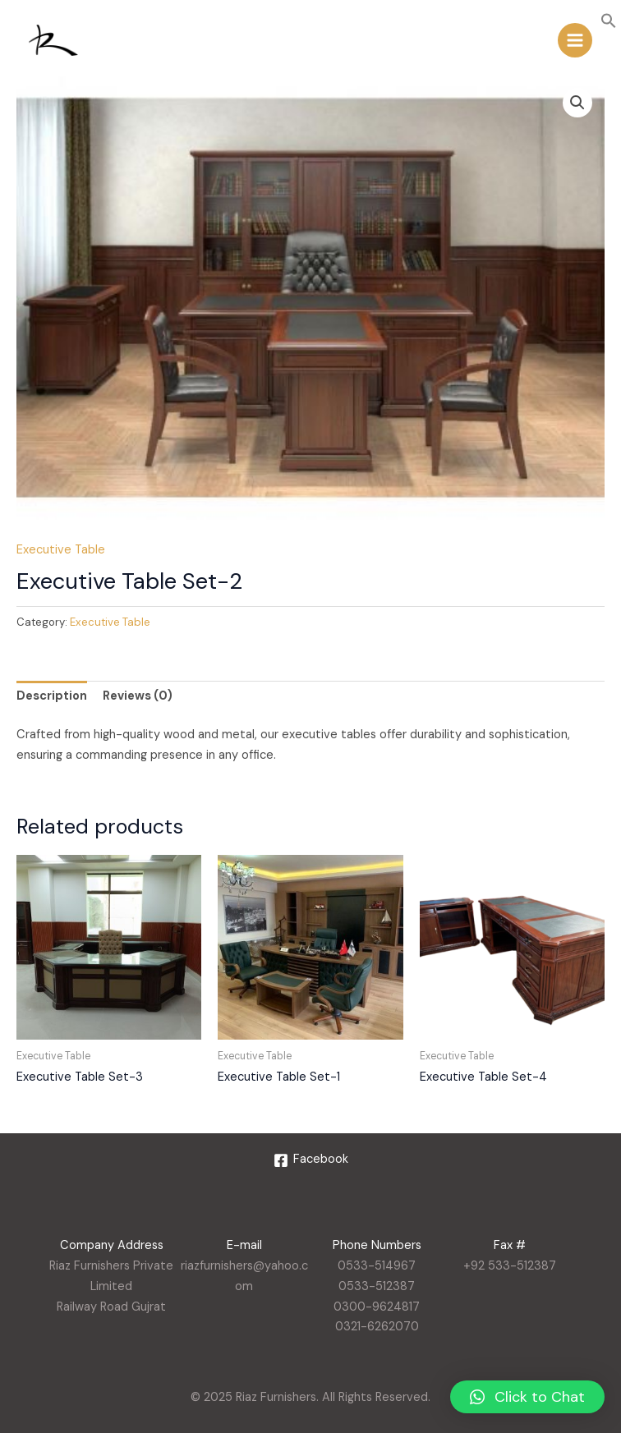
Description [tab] (51, 696)
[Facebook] (311, 1160)
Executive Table (60, 550)
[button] (608, 25)
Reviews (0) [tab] (137, 696)
